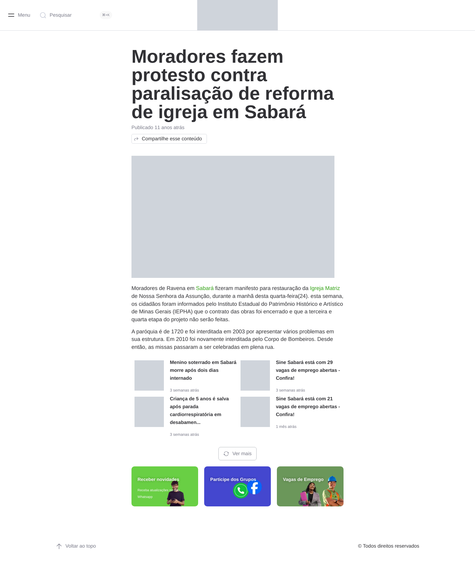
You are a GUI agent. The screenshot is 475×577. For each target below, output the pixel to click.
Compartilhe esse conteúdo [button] (167, 139)
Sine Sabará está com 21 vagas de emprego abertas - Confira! (308, 406)
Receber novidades (158, 479)
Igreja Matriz (325, 288)
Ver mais (237, 454)
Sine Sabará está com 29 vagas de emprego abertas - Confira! (308, 370)
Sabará (205, 288)
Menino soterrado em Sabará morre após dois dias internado (203, 370)
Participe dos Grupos (233, 479)
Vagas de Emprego (303, 479)
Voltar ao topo (76, 546)
